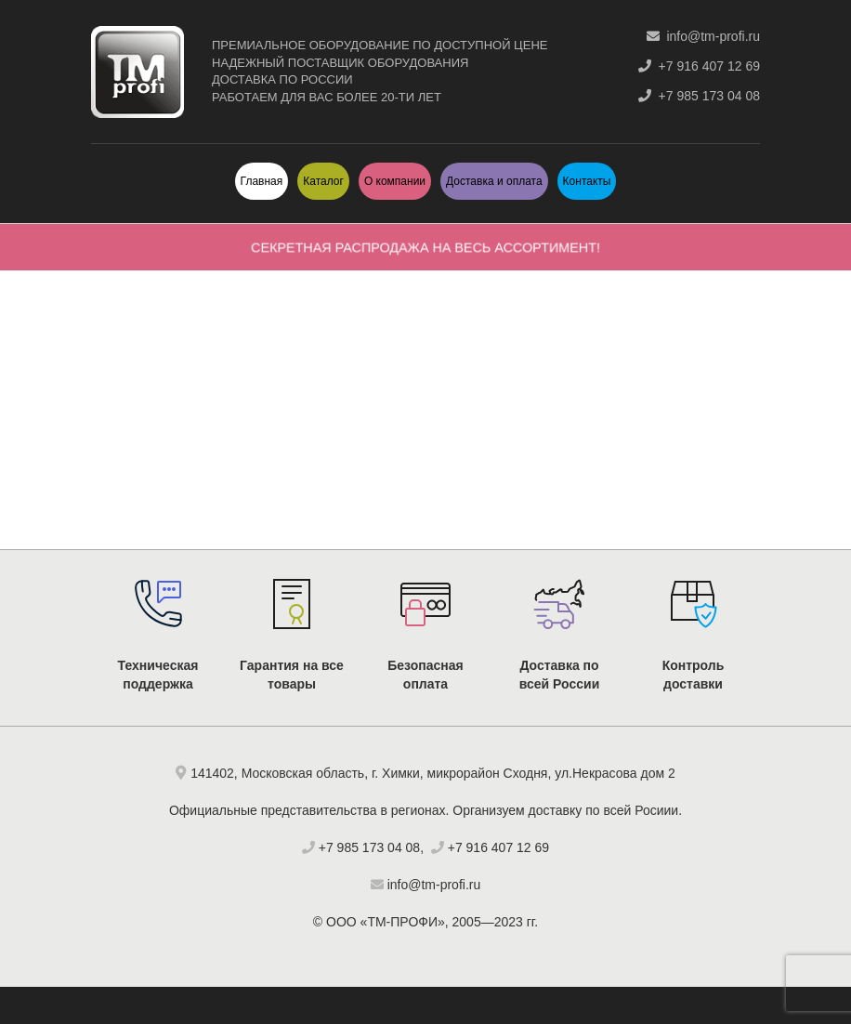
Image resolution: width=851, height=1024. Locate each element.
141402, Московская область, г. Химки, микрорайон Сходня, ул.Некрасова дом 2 (432, 773)
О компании (395, 181)
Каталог (323, 181)
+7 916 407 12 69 (699, 66)
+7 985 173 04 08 (699, 95)
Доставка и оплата (494, 181)
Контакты (587, 181)
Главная (262, 181)
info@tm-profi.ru (703, 36)
